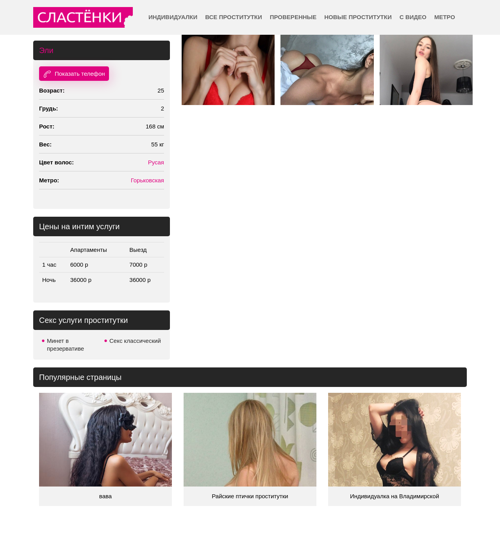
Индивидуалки (172, 17)
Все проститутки (233, 17)
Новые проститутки (357, 17)
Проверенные (293, 17)
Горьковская (147, 180)
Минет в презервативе (65, 344)
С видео (413, 17)
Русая (156, 162)
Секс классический (135, 340)
